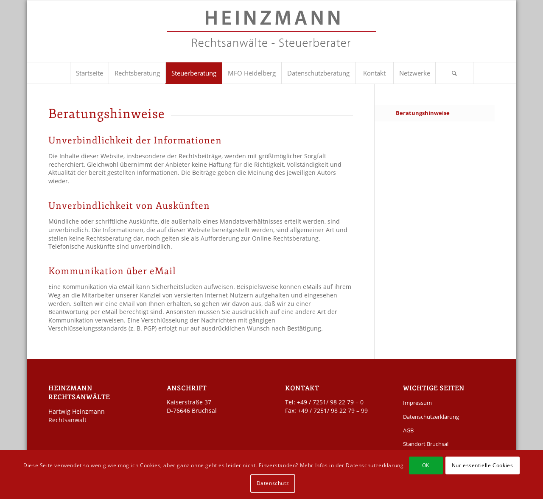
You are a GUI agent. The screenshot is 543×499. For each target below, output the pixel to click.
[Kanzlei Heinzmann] (271, 35)
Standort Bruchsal (425, 444)
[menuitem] (89, 73)
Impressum (417, 402)
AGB (408, 430)
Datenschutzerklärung (431, 417)
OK (425, 465)
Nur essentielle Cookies (482, 465)
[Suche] (454, 73)
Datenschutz (273, 483)
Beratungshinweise (423, 113)
